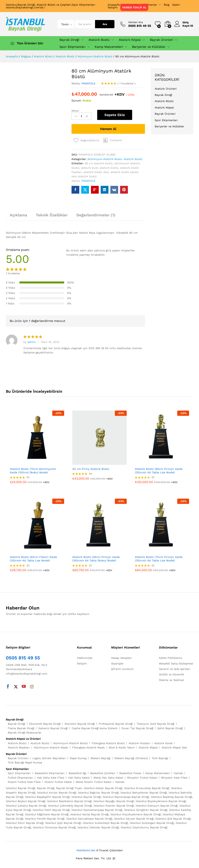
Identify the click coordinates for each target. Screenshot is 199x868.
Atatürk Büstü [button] (99, 39)
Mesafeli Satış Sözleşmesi (176, 663)
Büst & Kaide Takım (122, 747)
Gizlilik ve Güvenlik (171, 674)
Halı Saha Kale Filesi (50, 777)
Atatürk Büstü (133, 159)
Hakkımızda (84, 657)
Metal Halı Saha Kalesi (108, 777)
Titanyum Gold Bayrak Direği (156, 723)
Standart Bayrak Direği (80, 723)
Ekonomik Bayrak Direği (45, 723)
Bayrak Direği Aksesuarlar (25, 732)
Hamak (178, 773)
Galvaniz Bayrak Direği (53, 728)
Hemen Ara (135, 22)
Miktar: (75, 111)
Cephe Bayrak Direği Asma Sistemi (95, 728)
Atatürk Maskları (19, 747)
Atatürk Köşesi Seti (174, 747)
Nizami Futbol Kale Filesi (24, 781)
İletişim (112, 7)
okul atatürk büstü (84, 176)
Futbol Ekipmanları (20, 777)
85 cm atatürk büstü (99, 163)
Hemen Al (108, 129)
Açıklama (18, 215)
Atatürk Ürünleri (166, 88)
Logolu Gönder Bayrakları (49, 758)
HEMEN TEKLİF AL (134, 7)
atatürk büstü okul (96, 172)
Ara (105, 24)
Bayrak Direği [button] (69, 39)
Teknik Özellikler (52, 215)
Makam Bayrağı (101, 758)
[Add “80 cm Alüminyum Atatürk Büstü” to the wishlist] (85, 139)
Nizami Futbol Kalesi (58, 781)
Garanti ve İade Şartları (174, 668)
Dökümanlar (149, 4)
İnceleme (126, 83)
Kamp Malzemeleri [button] (109, 46)
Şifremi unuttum (122, 668)
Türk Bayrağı (160, 758)
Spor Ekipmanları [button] (72, 46)
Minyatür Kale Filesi (174, 777)
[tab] (18, 216)
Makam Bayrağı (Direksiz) (131, 758)
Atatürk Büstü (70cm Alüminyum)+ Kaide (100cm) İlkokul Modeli (33, 470)
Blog (166, 4)
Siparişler (117, 663)
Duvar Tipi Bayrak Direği (137, 728)
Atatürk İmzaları (139, 743)
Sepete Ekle (114, 115)
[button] (112, 140)
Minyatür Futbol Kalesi (142, 777)
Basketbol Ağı (77, 773)
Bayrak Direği (163, 94)
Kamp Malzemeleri (157, 773)
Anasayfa (114, 4)
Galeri (176, 4)
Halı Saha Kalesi (79, 777)
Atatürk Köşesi (164, 107)
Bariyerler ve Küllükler (169, 126)
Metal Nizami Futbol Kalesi (93, 781)
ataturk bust (89, 167)
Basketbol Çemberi (102, 773)
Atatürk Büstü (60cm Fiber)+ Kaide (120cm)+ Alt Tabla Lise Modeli (33, 558)
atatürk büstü (109, 167)
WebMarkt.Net (85, 850)
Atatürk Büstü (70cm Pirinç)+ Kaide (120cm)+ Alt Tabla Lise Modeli (158, 558)
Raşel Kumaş (78, 758)
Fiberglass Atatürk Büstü (108, 743)
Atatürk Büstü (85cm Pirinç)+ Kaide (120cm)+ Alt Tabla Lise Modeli (158, 470)
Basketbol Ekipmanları (50, 773)
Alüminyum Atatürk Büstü (104, 159)
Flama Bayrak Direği (21, 728)
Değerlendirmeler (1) (95, 215)
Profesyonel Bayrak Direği (116, 723)
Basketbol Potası (130, 773)
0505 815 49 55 (23, 658)
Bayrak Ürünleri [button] (161, 39)
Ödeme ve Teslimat (171, 680)
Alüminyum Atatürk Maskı (51, 747)
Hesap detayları (121, 657)
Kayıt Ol (187, 25)
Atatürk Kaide (163, 743)
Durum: (76, 100)
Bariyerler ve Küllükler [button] (149, 46)
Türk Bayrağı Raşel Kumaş (25, 762)
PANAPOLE (88, 83)
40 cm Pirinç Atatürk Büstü (90, 468)
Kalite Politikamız (170, 657)
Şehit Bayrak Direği (170, 728)
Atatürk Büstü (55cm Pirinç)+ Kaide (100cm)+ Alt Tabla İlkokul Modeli (96, 558)
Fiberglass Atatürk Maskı (88, 747)
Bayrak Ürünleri (165, 113)
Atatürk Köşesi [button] (130, 39)
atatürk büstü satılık (124, 172)
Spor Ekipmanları (166, 120)
